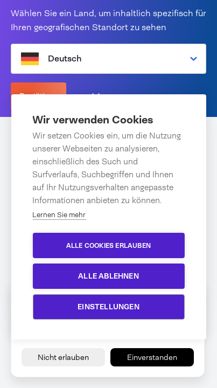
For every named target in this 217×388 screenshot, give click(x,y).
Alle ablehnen (108, 276)
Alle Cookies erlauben (108, 245)
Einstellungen (108, 306)
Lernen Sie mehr (59, 214)
